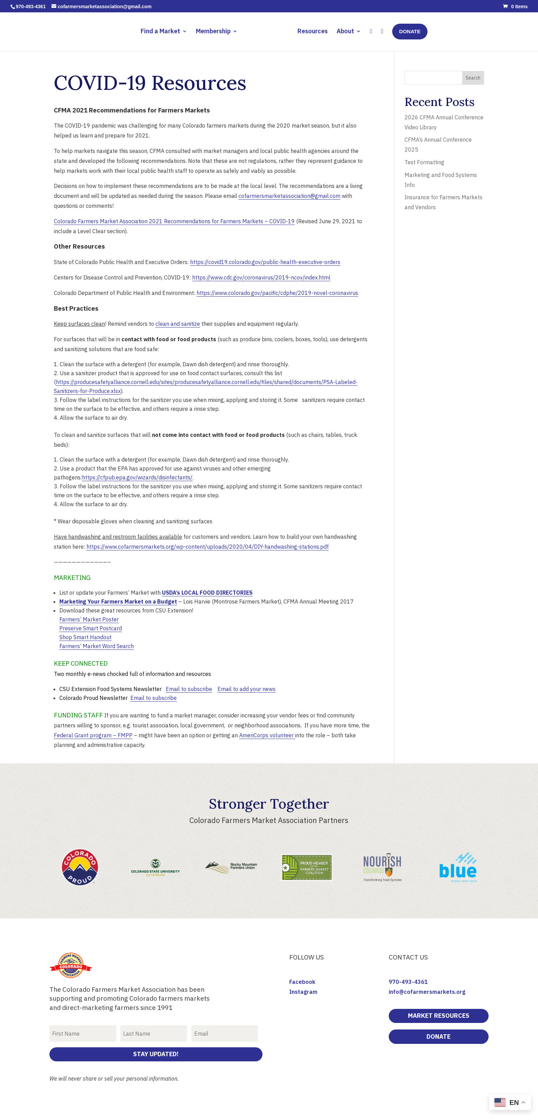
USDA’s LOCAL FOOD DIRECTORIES (207, 592)
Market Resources (438, 1016)
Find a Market (162, 31)
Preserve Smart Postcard (90, 628)
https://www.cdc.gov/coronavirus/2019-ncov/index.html (261, 277)
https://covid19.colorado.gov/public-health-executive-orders (265, 262)
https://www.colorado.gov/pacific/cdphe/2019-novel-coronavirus (277, 292)
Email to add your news (247, 689)
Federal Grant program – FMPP (93, 735)
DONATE (438, 1036)
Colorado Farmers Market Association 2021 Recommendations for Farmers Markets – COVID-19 (174, 221)
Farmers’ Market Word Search (96, 646)
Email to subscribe (189, 689)
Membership (215, 31)
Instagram (303, 991)
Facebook (302, 981)
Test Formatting (424, 162)
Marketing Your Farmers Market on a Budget (118, 601)
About (344, 31)
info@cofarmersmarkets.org (427, 991)
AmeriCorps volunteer (267, 735)
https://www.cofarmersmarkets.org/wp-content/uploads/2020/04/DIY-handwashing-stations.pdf (207, 546)
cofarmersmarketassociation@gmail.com (289, 195)
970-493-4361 (408, 981)
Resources (311, 31)
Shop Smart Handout (85, 637)
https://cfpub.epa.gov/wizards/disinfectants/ (137, 477)
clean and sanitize (177, 323)
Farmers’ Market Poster (89, 619)
